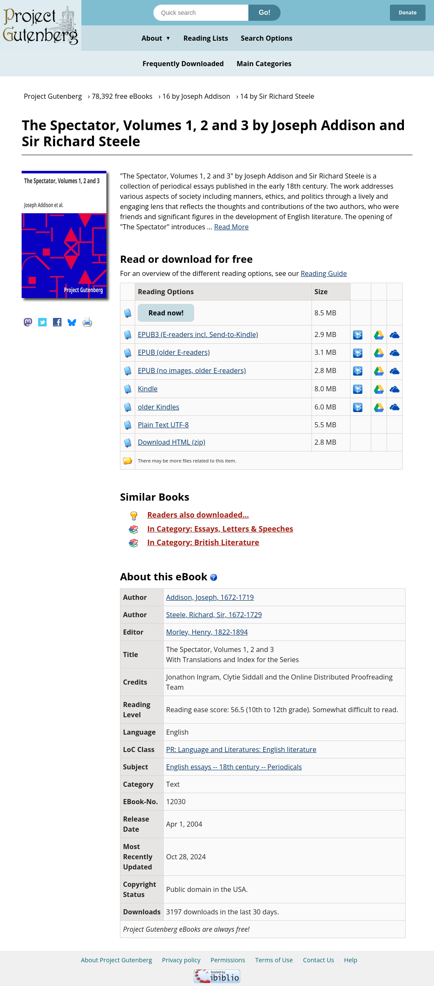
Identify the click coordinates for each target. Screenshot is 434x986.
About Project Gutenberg (116, 960)
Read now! (177, 313)
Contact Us (318, 960)
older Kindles (158, 407)
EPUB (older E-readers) (173, 352)
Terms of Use (274, 960)
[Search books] (200, 13)
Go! (264, 12)
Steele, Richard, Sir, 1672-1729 (214, 614)
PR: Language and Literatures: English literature (241, 749)
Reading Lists (206, 38)
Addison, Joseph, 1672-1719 (210, 597)
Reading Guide (323, 273)
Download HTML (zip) (171, 442)
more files (181, 460)
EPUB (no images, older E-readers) (192, 370)
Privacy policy (181, 960)
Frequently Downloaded (183, 63)
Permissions (228, 960)
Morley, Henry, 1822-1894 (207, 632)
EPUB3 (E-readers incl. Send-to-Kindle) (198, 334)
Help (350, 960)
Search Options (266, 38)
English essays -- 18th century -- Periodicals (234, 767)
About (156, 38)
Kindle (148, 388)
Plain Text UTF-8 (163, 424)
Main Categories (264, 63)
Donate (404, 12)
